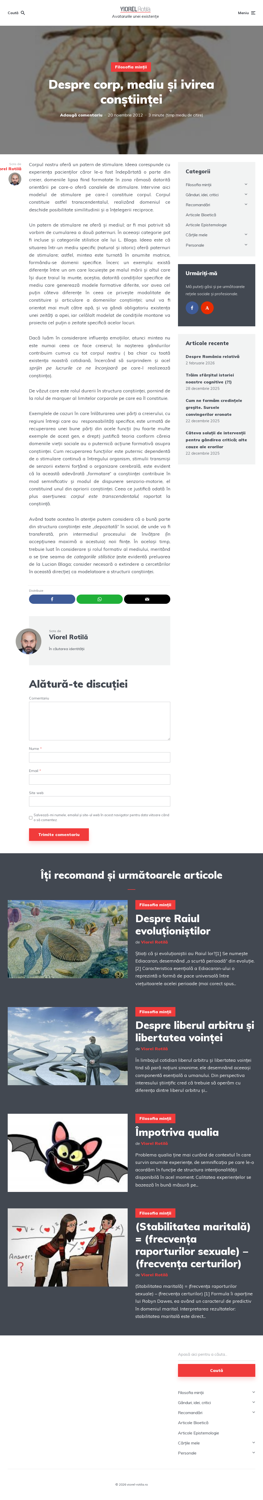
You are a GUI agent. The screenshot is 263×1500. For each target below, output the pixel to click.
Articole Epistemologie (206, 224)
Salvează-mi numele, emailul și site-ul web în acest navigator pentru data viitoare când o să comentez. (101, 817)
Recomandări (198, 204)
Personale (195, 245)
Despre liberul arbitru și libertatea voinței (194, 1031)
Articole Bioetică (201, 214)
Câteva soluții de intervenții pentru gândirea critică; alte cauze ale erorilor (216, 439)
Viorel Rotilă (68, 637)
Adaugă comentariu (81, 115)
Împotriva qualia (177, 1132)
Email (35, 771)
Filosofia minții (131, 66)
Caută (216, 1370)
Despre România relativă (212, 356)
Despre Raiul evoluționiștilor (172, 924)
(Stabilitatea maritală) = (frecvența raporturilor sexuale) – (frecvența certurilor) (193, 1245)
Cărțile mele (197, 234)
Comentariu (39, 698)
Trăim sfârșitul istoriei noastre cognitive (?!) (210, 378)
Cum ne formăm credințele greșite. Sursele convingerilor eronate (214, 407)
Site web (36, 793)
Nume (35, 749)
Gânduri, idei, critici (202, 194)
